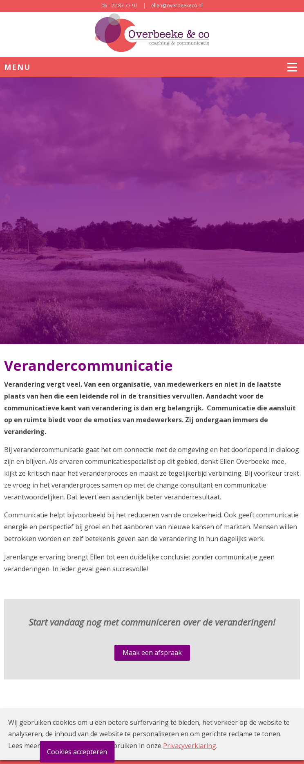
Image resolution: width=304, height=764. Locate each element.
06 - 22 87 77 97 (119, 5)
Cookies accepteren (77, 751)
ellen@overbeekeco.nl (177, 5)
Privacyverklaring (189, 745)
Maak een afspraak (152, 652)
